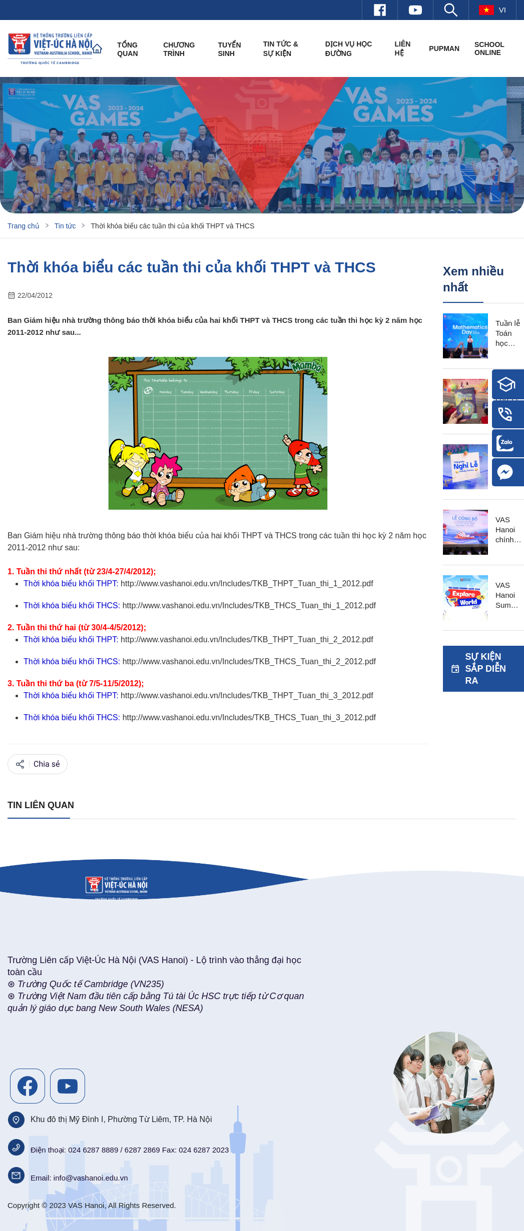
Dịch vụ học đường (348, 48)
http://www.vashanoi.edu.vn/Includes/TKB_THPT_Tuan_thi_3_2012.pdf (247, 695)
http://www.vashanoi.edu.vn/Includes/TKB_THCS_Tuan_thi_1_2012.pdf (249, 605)
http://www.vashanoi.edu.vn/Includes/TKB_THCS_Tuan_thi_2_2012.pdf (249, 661)
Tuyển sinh (229, 49)
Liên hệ (402, 48)
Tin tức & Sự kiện (280, 48)
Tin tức (65, 226)
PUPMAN (444, 48)
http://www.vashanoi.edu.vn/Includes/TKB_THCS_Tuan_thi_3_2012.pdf (249, 717)
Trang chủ (24, 226)
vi (492, 10)
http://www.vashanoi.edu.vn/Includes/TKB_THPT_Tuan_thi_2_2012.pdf (247, 639)
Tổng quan (127, 49)
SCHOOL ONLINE (489, 48)
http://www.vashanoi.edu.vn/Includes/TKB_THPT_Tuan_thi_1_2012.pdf (247, 583)
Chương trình (179, 49)
